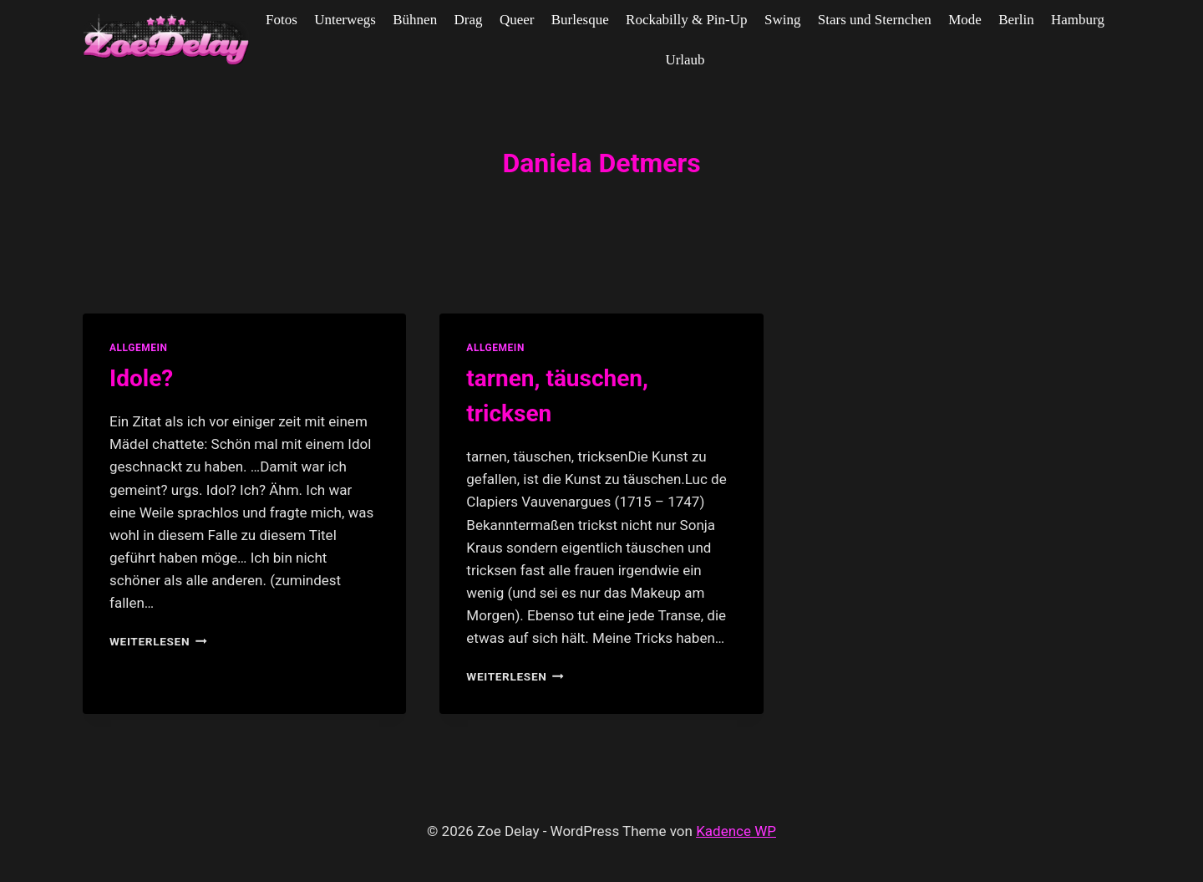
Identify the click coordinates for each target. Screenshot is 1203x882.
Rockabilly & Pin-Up (686, 20)
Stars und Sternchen (874, 20)
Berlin (1016, 20)
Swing (782, 20)
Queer (517, 20)
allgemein (138, 348)
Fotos (281, 20)
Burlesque (580, 20)
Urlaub (684, 60)
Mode (965, 20)
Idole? (141, 378)
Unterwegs (345, 20)
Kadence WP (736, 831)
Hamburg (1077, 20)
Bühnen (415, 20)
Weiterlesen (158, 641)
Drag (468, 20)
